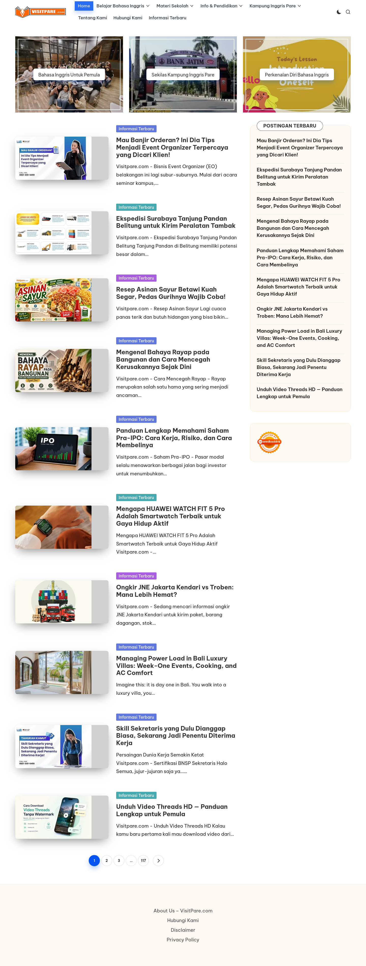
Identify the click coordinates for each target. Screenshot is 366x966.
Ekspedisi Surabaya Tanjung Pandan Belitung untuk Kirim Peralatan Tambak (176, 222)
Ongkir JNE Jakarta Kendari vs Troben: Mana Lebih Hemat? (175, 590)
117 (143, 860)
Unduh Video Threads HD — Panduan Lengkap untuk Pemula (172, 810)
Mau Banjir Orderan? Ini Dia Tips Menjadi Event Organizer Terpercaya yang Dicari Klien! (172, 147)
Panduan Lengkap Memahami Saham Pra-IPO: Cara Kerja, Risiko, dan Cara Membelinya (174, 438)
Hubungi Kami (183, 920)
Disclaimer (183, 930)
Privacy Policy (183, 940)
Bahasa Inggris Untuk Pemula (69, 74)
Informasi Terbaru (136, 128)
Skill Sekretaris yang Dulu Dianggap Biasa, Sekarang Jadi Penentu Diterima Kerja (175, 735)
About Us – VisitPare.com (183, 911)
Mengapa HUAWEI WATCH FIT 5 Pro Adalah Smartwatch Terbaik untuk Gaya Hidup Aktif (170, 516)
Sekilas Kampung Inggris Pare (182, 74)
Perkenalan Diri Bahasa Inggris (297, 74)
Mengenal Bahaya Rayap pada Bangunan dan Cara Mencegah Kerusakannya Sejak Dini (163, 359)
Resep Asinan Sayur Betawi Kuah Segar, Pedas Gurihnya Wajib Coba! (171, 292)
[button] (158, 860)
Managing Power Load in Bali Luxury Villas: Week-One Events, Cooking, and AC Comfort (176, 665)
